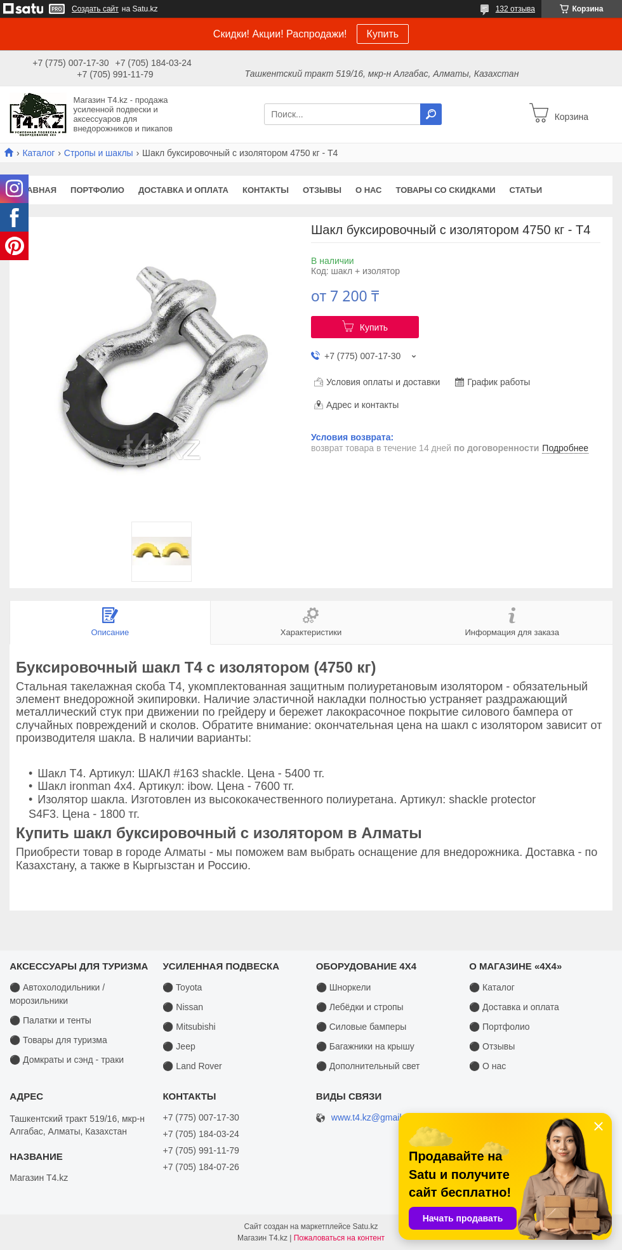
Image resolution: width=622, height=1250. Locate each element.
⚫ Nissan (182, 1007)
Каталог (38, 153)
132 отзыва (515, 8)
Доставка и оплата (183, 190)
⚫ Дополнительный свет (368, 1066)
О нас (368, 190)
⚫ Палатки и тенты (50, 1020)
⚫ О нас (487, 1066)
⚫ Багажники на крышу (365, 1046)
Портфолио (97, 190)
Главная (36, 190)
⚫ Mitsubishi (188, 1027)
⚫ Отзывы (492, 1046)
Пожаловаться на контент (339, 1238)
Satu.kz (365, 1226)
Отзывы (322, 190)
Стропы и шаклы (98, 153)
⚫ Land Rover (192, 1066)
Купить (383, 34)
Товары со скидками (446, 190)
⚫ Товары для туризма (58, 1040)
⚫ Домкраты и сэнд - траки (67, 1060)
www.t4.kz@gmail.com (376, 1117)
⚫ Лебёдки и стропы (360, 1007)
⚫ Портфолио (499, 1027)
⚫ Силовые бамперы (361, 1027)
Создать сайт (95, 8)
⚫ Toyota (182, 987)
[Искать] (431, 114)
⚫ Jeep (178, 1046)
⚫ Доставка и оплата (514, 1007)
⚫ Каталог (492, 987)
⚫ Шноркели (343, 987)
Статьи (526, 190)
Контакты (265, 190)
